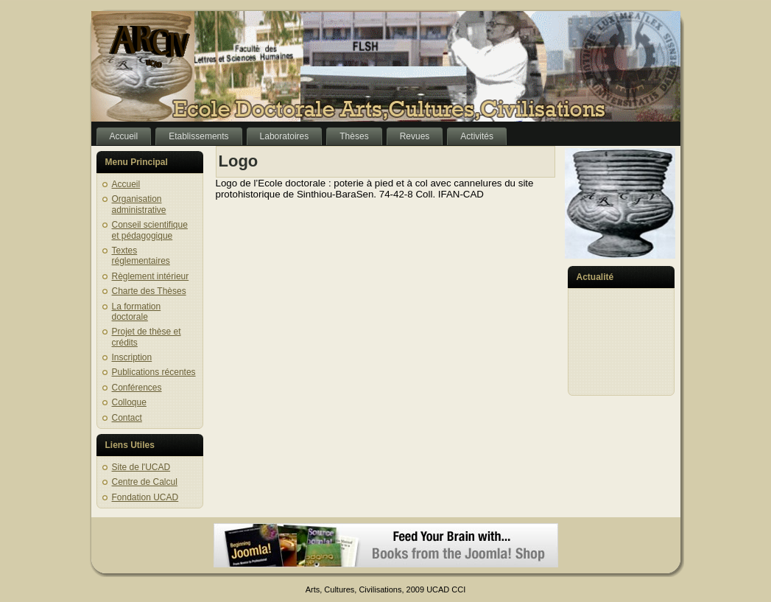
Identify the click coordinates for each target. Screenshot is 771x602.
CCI (458, 589)
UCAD (437, 589)
